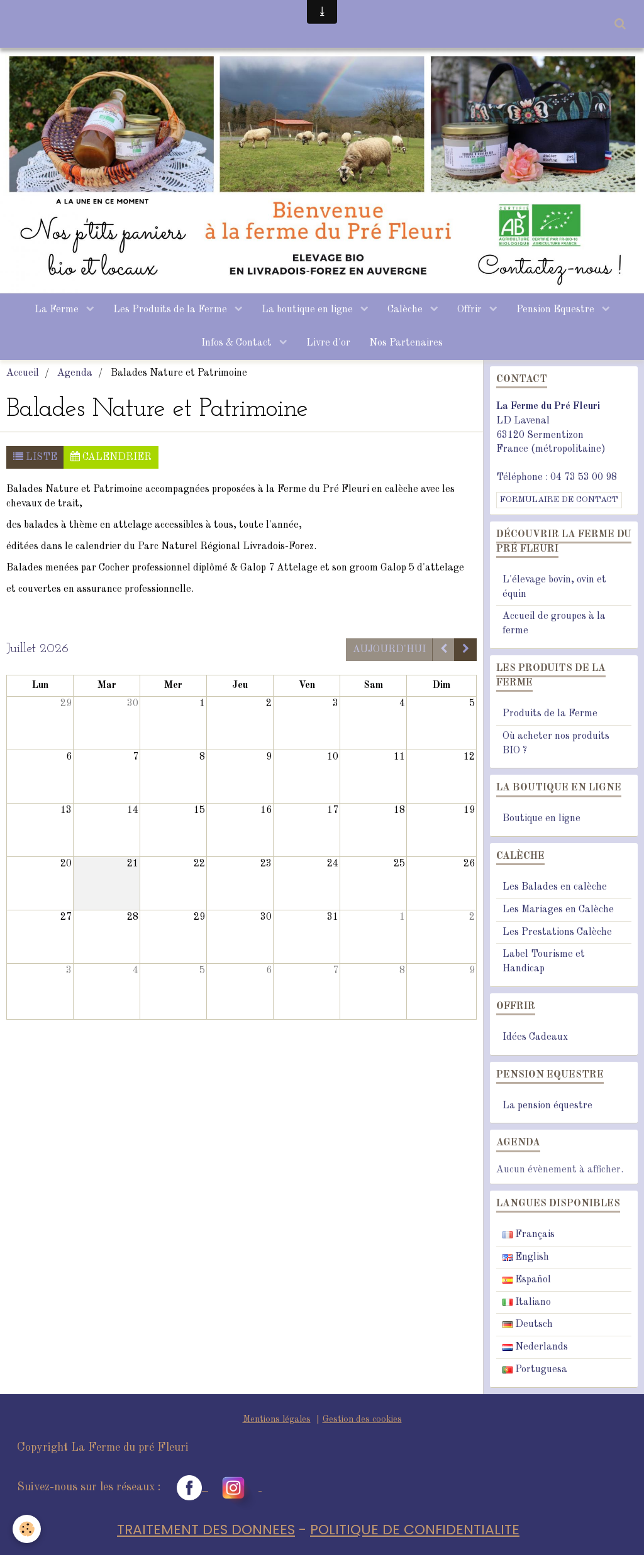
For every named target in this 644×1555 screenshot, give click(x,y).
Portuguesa (534, 1370)
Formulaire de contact (559, 500)
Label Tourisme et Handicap (543, 962)
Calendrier (111, 457)
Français (528, 1235)
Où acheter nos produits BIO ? (555, 743)
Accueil (22, 373)
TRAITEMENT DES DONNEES (206, 1530)
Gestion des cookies (362, 1419)
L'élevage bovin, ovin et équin (554, 587)
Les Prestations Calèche (557, 932)
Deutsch (527, 1325)
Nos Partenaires (406, 343)
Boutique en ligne (541, 819)
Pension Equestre (556, 310)
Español (526, 1280)
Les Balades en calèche (554, 887)
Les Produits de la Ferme (171, 310)
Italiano (526, 1302)
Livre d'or (328, 343)
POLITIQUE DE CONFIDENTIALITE (414, 1530)
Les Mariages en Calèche (558, 910)
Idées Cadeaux (535, 1037)
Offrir (470, 310)
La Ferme (58, 310)
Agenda (74, 373)
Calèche (406, 310)
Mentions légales (277, 1419)
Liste (35, 457)
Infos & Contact (237, 343)
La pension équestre (547, 1106)
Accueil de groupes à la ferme (554, 624)
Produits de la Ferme (549, 714)
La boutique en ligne (308, 310)
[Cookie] (27, 1529)
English (525, 1257)
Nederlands (535, 1348)
